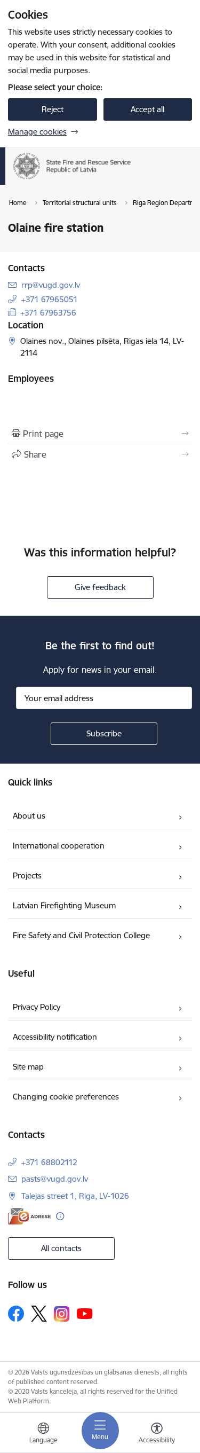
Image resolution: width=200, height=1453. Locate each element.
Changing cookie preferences (66, 1096)
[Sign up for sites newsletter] (104, 733)
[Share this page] (100, 454)
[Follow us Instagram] (62, 1314)
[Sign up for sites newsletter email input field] (104, 698)
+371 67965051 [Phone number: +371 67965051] (49, 299)
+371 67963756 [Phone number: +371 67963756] (48, 313)
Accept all (147, 109)
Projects (27, 875)
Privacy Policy (36, 1007)
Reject (52, 109)
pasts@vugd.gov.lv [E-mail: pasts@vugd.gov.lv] (54, 1179)
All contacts (61, 1248)
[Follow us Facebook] (16, 1314)
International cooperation (59, 846)
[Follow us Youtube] (85, 1313)
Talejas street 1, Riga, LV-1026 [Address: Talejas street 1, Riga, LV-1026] (75, 1196)
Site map (28, 1067)
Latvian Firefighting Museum (64, 905)
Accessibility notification (55, 1037)
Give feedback (100, 587)
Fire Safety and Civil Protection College (81, 935)
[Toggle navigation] (100, 1430)
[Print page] (100, 433)
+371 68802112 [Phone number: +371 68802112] (49, 1162)
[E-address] (29, 1216)
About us (29, 816)
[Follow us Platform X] (39, 1314)
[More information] (60, 1216)
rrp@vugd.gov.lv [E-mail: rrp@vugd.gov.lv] (50, 285)
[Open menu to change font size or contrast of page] (156, 1434)
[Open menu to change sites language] (43, 1434)
